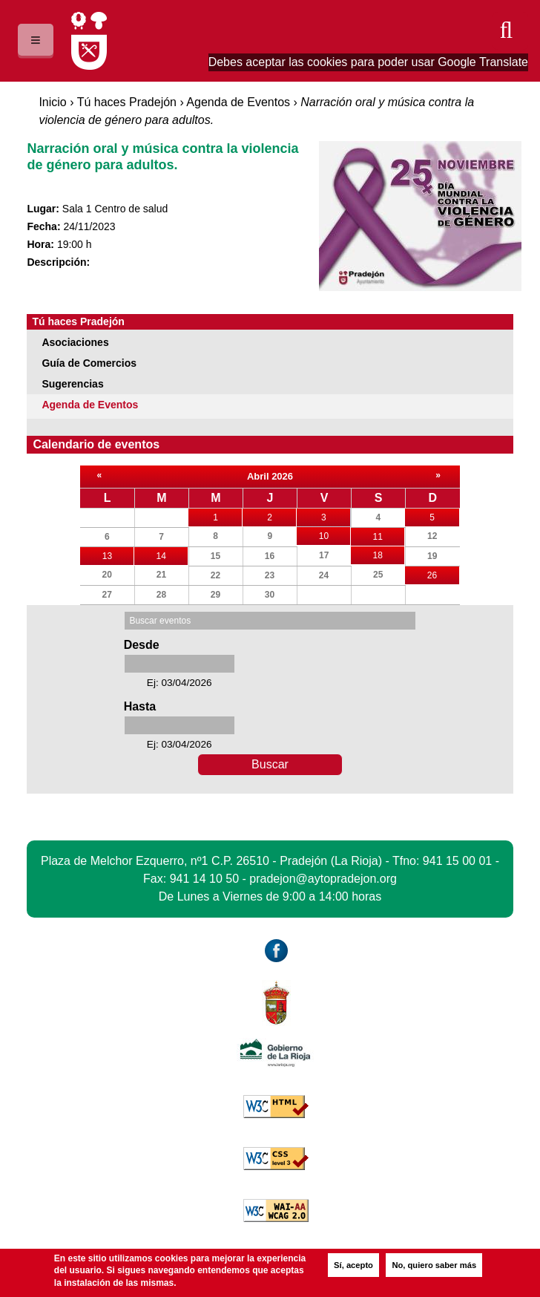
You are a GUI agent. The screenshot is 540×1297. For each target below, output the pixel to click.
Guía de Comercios (89, 363)
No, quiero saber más (434, 1265)
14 (172, 554)
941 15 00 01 (457, 861)
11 (388, 535)
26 (443, 575)
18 (388, 553)
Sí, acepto (353, 1265)
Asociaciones (75, 342)
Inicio (52, 102)
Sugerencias (72, 384)
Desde (141, 644)
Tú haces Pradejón (127, 102)
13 (118, 554)
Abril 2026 (270, 476)
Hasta (140, 706)
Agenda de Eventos (238, 102)
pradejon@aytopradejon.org (323, 878)
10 (335, 534)
